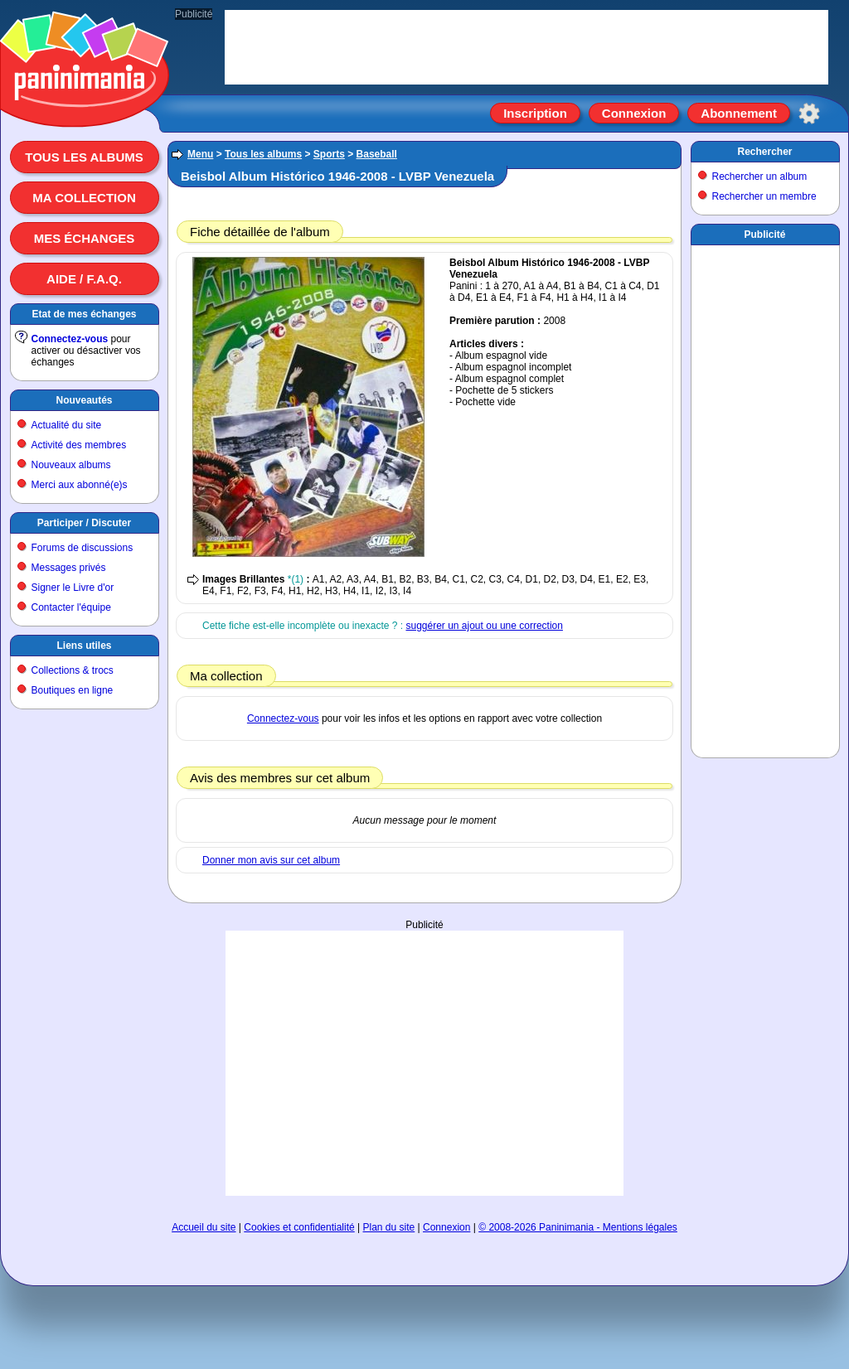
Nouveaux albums (71, 465)
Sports (329, 154)
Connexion (634, 113)
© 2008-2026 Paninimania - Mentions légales (577, 1227)
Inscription (535, 113)
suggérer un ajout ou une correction (483, 625)
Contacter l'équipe (71, 607)
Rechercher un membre (764, 196)
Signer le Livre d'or (73, 587)
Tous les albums (84, 157)
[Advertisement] (424, 982)
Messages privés (69, 567)
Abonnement (739, 113)
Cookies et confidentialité (299, 1227)
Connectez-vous (70, 339)
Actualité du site (67, 425)
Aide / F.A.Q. (84, 279)
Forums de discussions (82, 548)
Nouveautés (84, 400)
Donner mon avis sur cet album (271, 860)
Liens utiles (83, 645)
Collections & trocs (73, 670)
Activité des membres (79, 445)
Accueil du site (203, 1227)
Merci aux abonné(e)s (80, 485)
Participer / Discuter (84, 523)
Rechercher (764, 151)
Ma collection (83, 198)
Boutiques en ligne (73, 690)
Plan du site (389, 1227)
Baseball (377, 154)
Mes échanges (84, 238)
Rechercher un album (760, 176)
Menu (200, 154)
